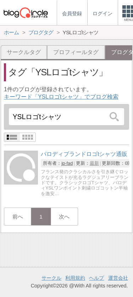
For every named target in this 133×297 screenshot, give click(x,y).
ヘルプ (96, 278)
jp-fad (67, 163)
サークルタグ (24, 52)
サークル (51, 278)
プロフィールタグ (76, 52)
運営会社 (118, 278)
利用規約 (75, 278)
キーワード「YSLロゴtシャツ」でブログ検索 (61, 97)
